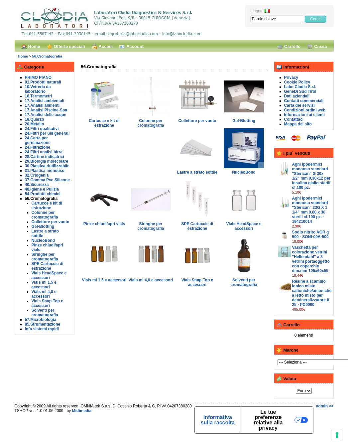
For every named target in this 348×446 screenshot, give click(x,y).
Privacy (291, 77)
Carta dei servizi (299, 105)
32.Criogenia (37, 175)
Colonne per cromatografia (45, 215)
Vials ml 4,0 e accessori (44, 294)
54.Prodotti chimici (42, 194)
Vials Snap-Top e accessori (47, 303)
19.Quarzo (34, 119)
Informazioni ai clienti (304, 114)
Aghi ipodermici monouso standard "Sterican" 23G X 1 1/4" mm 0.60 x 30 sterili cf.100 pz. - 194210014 (310, 210)
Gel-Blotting (43, 226)
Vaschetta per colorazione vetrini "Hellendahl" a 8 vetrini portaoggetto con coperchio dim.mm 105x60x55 (311, 259)
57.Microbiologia (41, 319)
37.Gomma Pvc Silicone (47, 180)
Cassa (317, 46)
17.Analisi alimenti (42, 105)
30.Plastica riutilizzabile (47, 166)
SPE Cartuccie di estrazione (47, 266)
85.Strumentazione (42, 324)
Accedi (102, 46)
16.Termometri (38, 96)
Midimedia (82, 410)
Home (30, 46)
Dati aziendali (297, 96)
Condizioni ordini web (305, 110)
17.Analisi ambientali (44, 100)
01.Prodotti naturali (43, 82)
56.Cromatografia (47, 56)
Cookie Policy (297, 82)
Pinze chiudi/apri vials (104, 224)
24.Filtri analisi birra (43, 152)
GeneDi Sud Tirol (300, 91)
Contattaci (294, 119)
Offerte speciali (66, 46)
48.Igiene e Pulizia (42, 189)
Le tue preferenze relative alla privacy (268, 420)
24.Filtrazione (38, 147)
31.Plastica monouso (44, 170)
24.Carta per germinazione (38, 140)
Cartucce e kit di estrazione (47, 205)
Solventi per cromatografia (45, 312)
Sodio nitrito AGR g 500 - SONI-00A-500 (310, 234)
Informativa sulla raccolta (218, 419)
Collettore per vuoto (50, 222)
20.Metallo (34, 124)
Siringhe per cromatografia (45, 256)
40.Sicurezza (37, 184)
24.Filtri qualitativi (42, 128)
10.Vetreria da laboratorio (38, 89)
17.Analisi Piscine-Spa (46, 110)
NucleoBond (43, 240)
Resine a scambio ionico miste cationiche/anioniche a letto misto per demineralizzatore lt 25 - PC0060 (312, 293)
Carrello (288, 46)
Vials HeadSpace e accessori (49, 275)
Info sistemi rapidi (42, 329)
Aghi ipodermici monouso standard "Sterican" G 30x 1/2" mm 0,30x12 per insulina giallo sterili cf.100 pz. (311, 176)
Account (131, 46)
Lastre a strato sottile (197, 172)
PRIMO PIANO (38, 77)
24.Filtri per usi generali (47, 133)
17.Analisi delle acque (45, 114)
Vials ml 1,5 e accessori (44, 284)
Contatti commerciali (304, 100)
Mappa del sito (298, 124)
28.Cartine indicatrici (44, 156)
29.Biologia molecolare (46, 161)
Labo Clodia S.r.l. (300, 86)
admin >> (325, 406)
